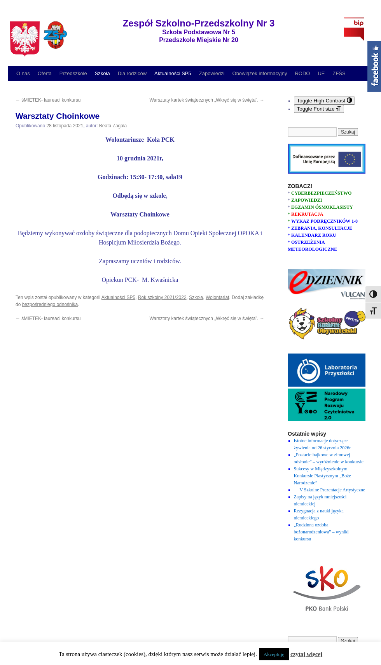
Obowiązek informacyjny (259, 73)
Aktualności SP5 (172, 73)
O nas (23, 73)
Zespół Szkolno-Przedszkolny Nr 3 (199, 23)
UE (321, 73)
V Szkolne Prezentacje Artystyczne (329, 490)
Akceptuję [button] (274, 654)
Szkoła (102, 73)
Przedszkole (73, 73)
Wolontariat (217, 297)
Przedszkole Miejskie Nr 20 (198, 40)
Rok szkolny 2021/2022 (162, 297)
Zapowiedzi (212, 73)
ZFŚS (338, 73)
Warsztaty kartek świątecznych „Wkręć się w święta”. (206, 100)
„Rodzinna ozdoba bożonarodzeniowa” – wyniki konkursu (321, 532)
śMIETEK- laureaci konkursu (48, 100)
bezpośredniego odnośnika (50, 304)
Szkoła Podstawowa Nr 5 (198, 32)
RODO (302, 73)
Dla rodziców (132, 73)
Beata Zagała (113, 125)
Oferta (45, 73)
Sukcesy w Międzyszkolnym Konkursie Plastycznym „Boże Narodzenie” (322, 476)
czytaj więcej (306, 654)
